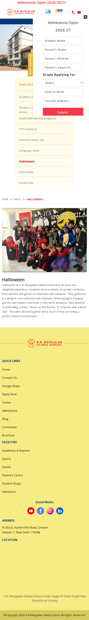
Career (6, 402)
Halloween (26, 161)
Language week (29, 150)
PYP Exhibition (28, 129)
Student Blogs (11, 483)
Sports (6, 459)
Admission (9, 492)
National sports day (31, 140)
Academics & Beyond (15, 451)
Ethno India (26, 172)
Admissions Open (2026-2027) (43, 2)
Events (17, 199)
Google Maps (11, 386)
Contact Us (9, 378)
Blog (5, 419)
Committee (9, 427)
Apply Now (9, 394)
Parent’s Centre (12, 475)
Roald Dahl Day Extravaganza (37, 118)
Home (5, 199)
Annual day (26, 182)
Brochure (8, 435)
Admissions (9, 411)
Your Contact (63, 65)
